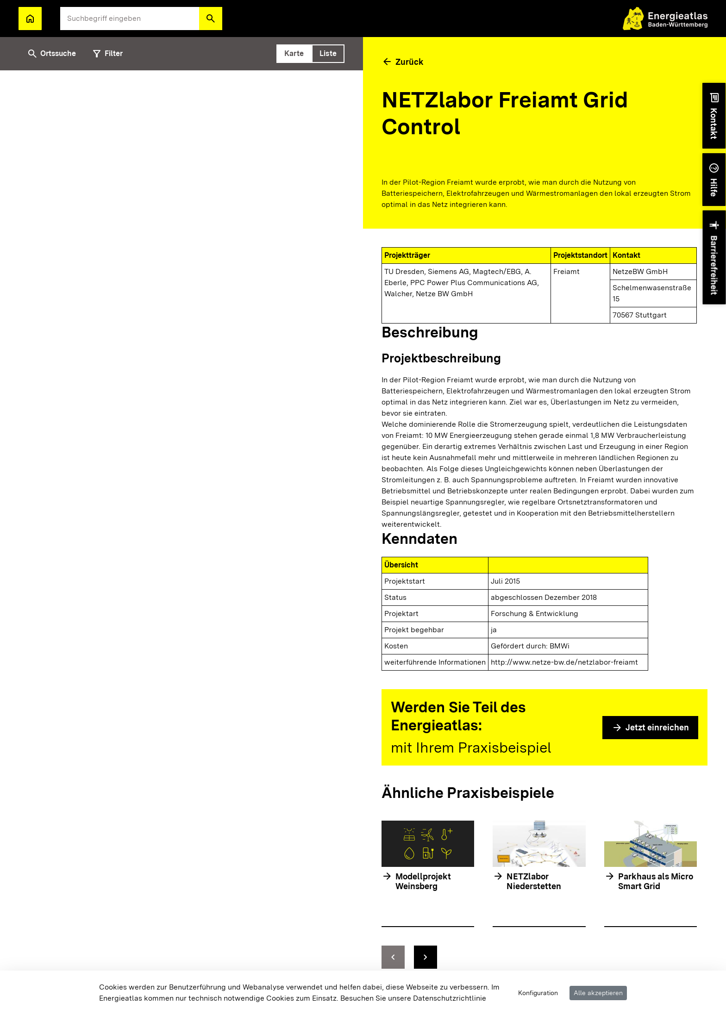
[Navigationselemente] (539, 957)
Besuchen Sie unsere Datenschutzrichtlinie (413, 998)
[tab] (294, 53)
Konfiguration (538, 992)
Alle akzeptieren (598, 992)
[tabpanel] (181, 542)
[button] (210, 18)
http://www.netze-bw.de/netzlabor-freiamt (564, 662)
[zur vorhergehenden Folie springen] (393, 957)
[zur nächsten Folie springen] (425, 957)
